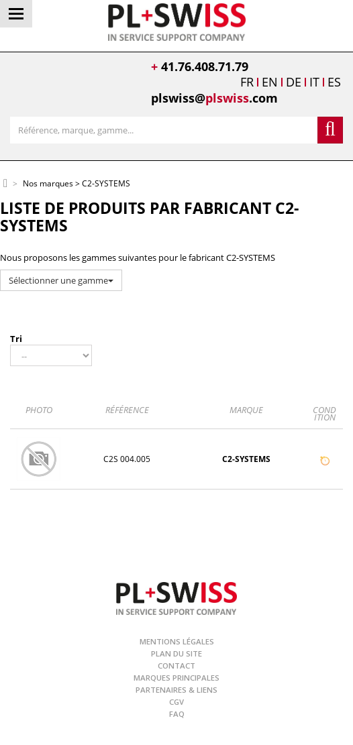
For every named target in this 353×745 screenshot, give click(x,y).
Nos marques (48, 184)
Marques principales (176, 678)
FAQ (177, 714)
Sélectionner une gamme (61, 280)
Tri (16, 339)
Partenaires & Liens (176, 690)
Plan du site (176, 653)
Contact (176, 666)
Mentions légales (177, 641)
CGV (176, 702)
